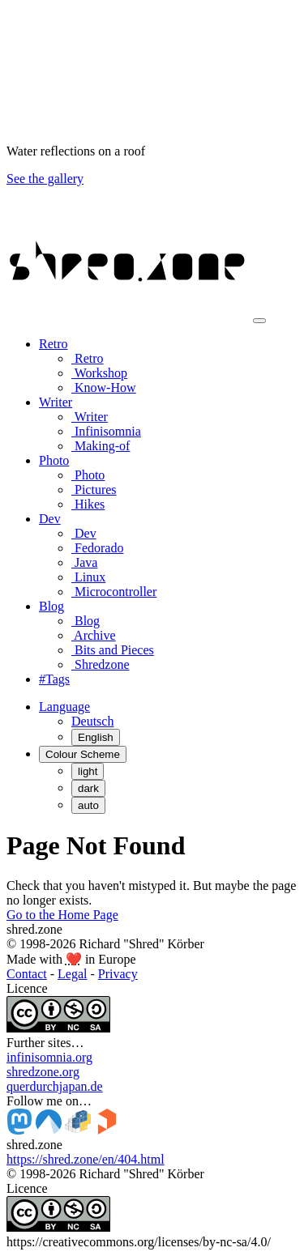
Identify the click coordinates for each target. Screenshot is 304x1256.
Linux (88, 577)
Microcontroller (113, 591)
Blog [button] (51, 606)
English (95, 737)
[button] (64, 706)
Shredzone (100, 664)
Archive (93, 635)
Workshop (99, 373)
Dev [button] (50, 519)
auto (88, 805)
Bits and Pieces (112, 650)
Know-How (103, 387)
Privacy (118, 974)
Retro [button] (53, 344)
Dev (83, 533)
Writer (89, 417)
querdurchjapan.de (54, 1086)
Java (84, 562)
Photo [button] (54, 460)
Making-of (100, 446)
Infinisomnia (106, 431)
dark (88, 788)
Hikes (88, 504)
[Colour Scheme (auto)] (82, 754)
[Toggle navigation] (259, 320)
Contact (26, 974)
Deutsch (92, 721)
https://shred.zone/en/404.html (85, 1159)
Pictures (94, 489)
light (87, 771)
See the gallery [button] (44, 178)
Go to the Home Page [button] (62, 915)
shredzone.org (42, 1072)
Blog (85, 621)
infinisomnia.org (49, 1057)
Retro (87, 358)
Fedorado (97, 548)
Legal (72, 974)
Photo (88, 475)
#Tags (54, 679)
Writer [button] (55, 402)
